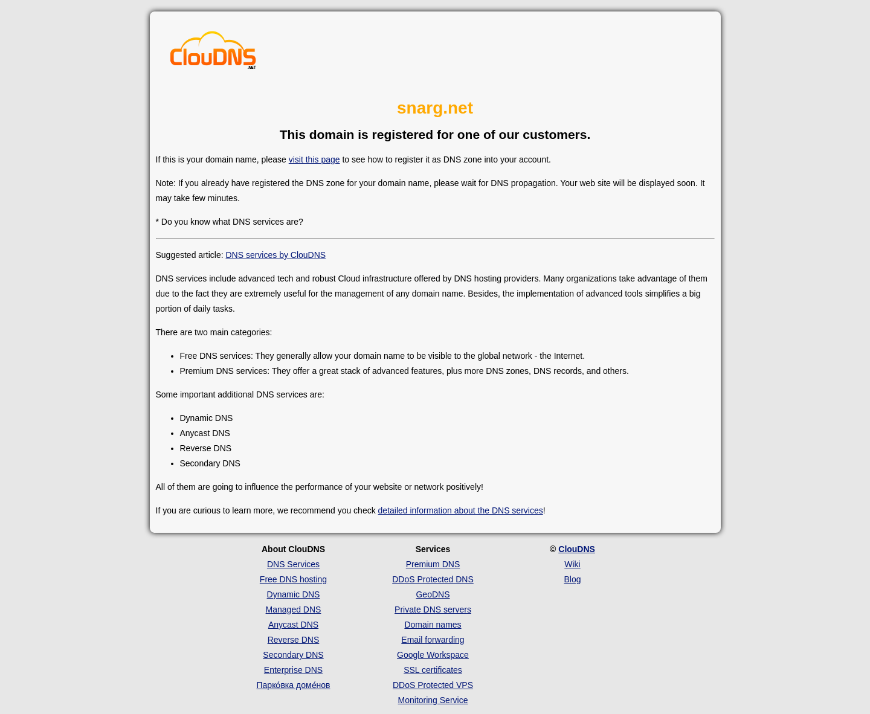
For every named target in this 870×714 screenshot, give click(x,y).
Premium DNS (433, 564)
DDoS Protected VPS (433, 685)
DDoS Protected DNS (433, 579)
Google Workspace (433, 655)
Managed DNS (293, 609)
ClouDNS (576, 549)
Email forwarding (432, 640)
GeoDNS (433, 594)
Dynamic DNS (293, 594)
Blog (572, 579)
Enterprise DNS (293, 670)
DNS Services (293, 564)
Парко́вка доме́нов (293, 685)
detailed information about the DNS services (460, 510)
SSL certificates (433, 670)
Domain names (432, 624)
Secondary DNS (293, 655)
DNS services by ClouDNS (275, 255)
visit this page (314, 159)
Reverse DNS (294, 640)
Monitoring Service (433, 700)
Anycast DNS (293, 624)
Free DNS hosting (293, 579)
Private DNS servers (433, 609)
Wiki (572, 564)
